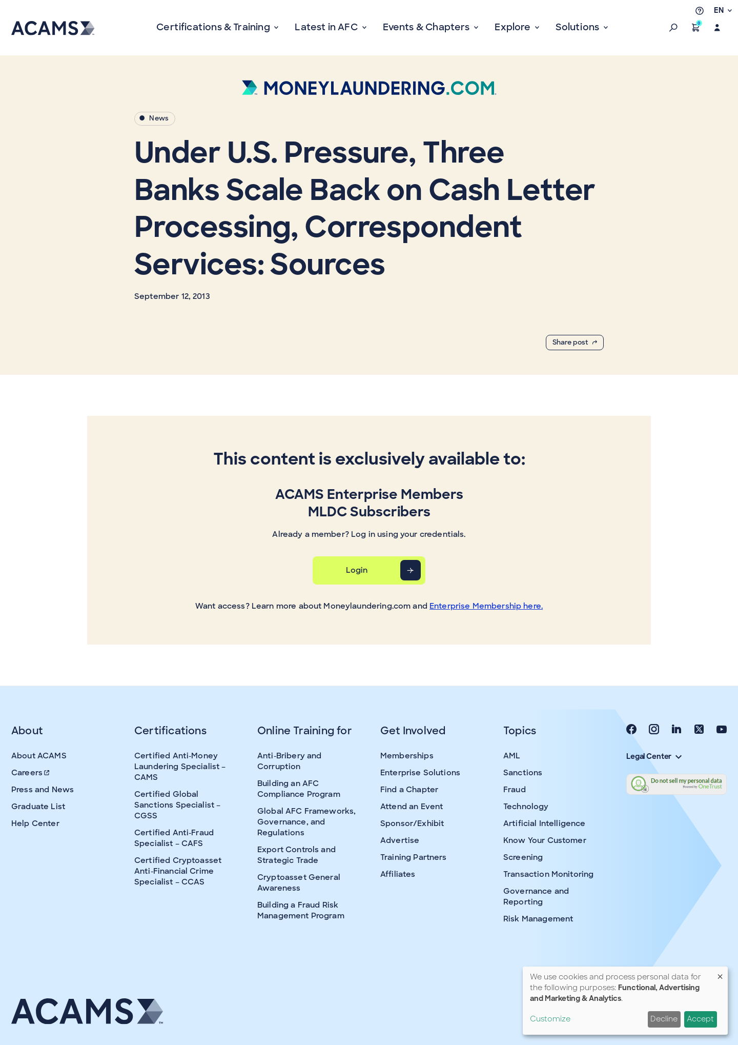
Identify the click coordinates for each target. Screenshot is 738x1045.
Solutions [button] (578, 27)
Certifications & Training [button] (214, 27)
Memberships (407, 756)
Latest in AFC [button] (327, 27)
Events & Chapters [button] (427, 27)
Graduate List (38, 806)
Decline (664, 1018)
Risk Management (538, 919)
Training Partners (413, 857)
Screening (523, 857)
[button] (673, 28)
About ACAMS (39, 756)
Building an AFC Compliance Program (298, 788)
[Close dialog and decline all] (720, 973)
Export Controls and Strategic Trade (296, 855)
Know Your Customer (544, 840)
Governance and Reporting (536, 896)
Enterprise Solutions (420, 773)
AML (511, 756)
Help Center (35, 823)
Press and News (42, 790)
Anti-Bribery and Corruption (289, 761)
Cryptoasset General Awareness (298, 882)
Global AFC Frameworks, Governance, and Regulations (306, 822)
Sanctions (522, 773)
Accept (700, 1018)
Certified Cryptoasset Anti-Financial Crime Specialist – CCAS (177, 871)
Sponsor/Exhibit (412, 823)
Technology (526, 806)
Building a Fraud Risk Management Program (300, 910)
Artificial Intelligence (544, 823)
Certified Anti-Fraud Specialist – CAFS (174, 838)
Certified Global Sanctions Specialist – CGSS (177, 805)
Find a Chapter (409, 790)
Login (357, 570)
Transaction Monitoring (548, 874)
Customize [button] (550, 1018)
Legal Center (654, 756)
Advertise (399, 840)
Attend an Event (411, 806)
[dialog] (625, 1001)
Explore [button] (513, 27)
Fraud (514, 790)
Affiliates (398, 874)
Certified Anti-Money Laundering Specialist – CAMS (179, 766)
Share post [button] (574, 342)
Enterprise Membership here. (486, 606)
